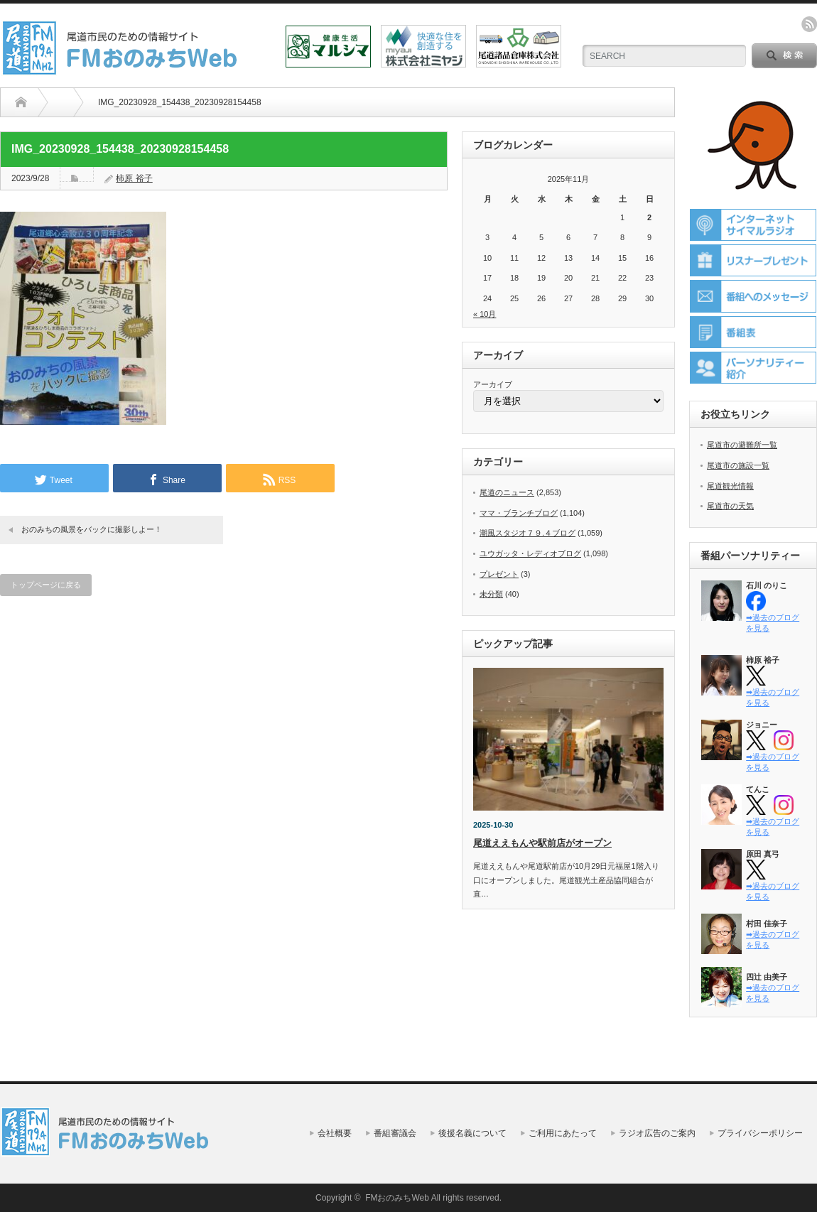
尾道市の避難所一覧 (742, 444)
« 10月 (484, 314)
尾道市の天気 (730, 506)
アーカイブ (492, 384)
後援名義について (472, 1133)
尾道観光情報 (730, 486)
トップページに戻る (46, 584)
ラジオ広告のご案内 (657, 1133)
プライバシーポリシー (760, 1133)
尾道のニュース (507, 492)
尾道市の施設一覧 (738, 465)
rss (809, 24)
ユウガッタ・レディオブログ (530, 553)
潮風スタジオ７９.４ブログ (527, 533)
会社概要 (335, 1133)
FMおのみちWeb (397, 1198)
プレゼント (499, 574)
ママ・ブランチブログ (519, 513)
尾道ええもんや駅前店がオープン (542, 843)
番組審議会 (395, 1133)
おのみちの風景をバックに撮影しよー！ (91, 529)
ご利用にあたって (563, 1133)
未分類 (491, 594)
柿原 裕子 (134, 178)
